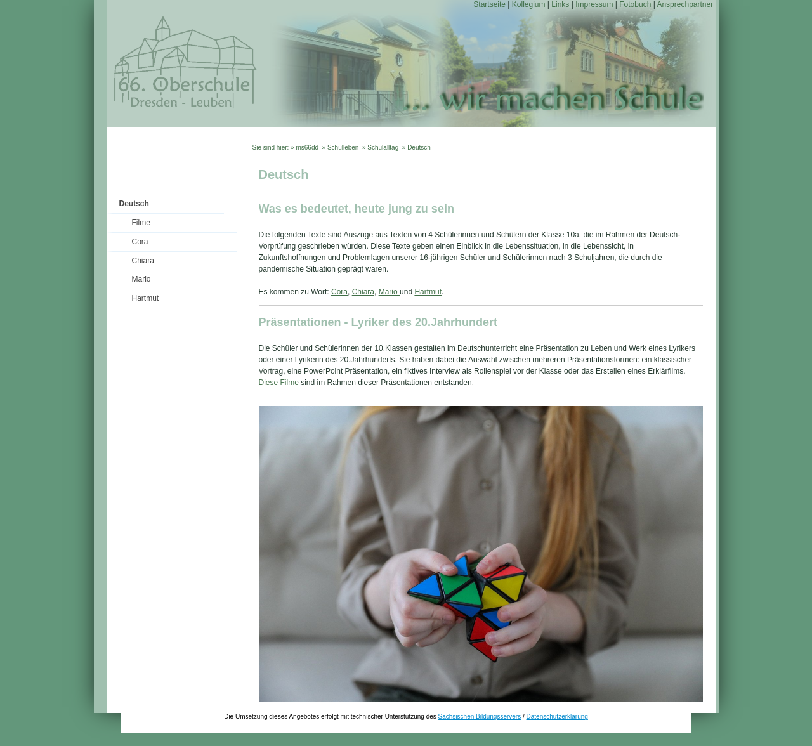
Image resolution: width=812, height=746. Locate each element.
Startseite (489, 4)
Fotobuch (635, 4)
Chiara (143, 260)
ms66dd (307, 147)
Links (560, 4)
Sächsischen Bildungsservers (479, 716)
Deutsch (134, 203)
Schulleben (342, 147)
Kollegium (529, 4)
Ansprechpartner (685, 4)
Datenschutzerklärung (557, 716)
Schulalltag (382, 147)
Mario (141, 279)
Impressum (594, 4)
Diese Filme (279, 382)
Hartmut (145, 298)
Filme (141, 222)
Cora (140, 241)
